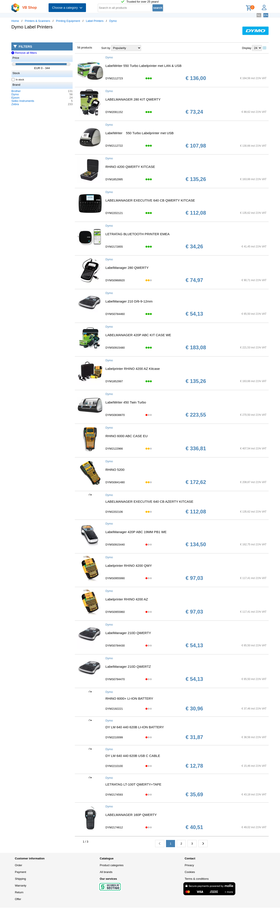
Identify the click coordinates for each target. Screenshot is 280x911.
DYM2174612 (114, 827)
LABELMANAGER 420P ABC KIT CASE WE (138, 335)
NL (259, 15)
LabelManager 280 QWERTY (127, 267)
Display (246, 48)
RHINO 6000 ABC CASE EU (126, 436)
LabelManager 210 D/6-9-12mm (129, 301)
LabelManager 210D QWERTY (128, 633)
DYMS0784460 (115, 314)
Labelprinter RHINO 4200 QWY (128, 565)
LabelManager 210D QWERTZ (128, 666)
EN (266, 15)
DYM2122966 (114, 448)
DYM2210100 (114, 766)
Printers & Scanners (37, 21)
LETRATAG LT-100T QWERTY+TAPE (133, 784)
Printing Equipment (68, 21)
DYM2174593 (114, 794)
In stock (18, 79)
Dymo (113, 21)
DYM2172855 (114, 246)
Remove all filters (24, 52)
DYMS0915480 (115, 347)
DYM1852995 (114, 179)
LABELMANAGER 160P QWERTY (131, 815)
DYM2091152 (114, 112)
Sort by (105, 48)
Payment (20, 872)
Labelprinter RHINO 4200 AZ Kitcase (132, 368)
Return (19, 892)
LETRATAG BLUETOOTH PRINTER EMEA (137, 234)
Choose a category (67, 7)
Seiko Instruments (22, 101)
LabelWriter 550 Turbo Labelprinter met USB (139, 133)
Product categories (111, 865)
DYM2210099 (114, 737)
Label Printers (94, 21)
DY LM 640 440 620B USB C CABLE (132, 756)
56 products (84, 47)
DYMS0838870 (115, 415)
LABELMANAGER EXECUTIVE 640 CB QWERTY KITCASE (150, 200)
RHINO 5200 (114, 469)
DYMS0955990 (115, 578)
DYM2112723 (114, 78)
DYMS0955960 (115, 612)
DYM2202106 (114, 511)
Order (18, 865)
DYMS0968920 (115, 280)
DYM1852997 (114, 381)
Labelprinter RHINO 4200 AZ (126, 599)
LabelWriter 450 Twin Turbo (125, 402)
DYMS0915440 (115, 544)
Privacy (189, 865)
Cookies (190, 872)
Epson (15, 97)
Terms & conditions (197, 878)
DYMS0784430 (115, 645)
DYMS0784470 (115, 679)
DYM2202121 (114, 213)
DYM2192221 (114, 708)
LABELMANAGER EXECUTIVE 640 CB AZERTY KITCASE (149, 501)
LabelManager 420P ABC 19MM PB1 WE (135, 532)
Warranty (20, 885)
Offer (18, 899)
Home (15, 21)
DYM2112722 (114, 145)
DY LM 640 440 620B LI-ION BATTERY (134, 727)
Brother (16, 91)
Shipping (20, 878)
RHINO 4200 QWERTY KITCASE (130, 167)
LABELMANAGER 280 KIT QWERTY (133, 99)
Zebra (15, 104)
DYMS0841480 (115, 482)
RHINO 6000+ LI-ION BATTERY (129, 698)
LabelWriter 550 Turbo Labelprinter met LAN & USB (143, 66)
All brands (106, 872)
